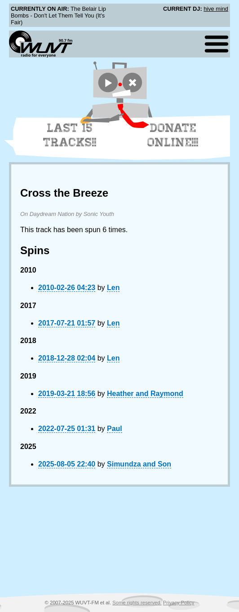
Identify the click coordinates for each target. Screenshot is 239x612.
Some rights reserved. (136, 602)
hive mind (216, 8)
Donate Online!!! (173, 135)
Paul (114, 428)
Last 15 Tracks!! (70, 135)
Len (113, 287)
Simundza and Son (139, 464)
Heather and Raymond (145, 393)
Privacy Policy (179, 602)
